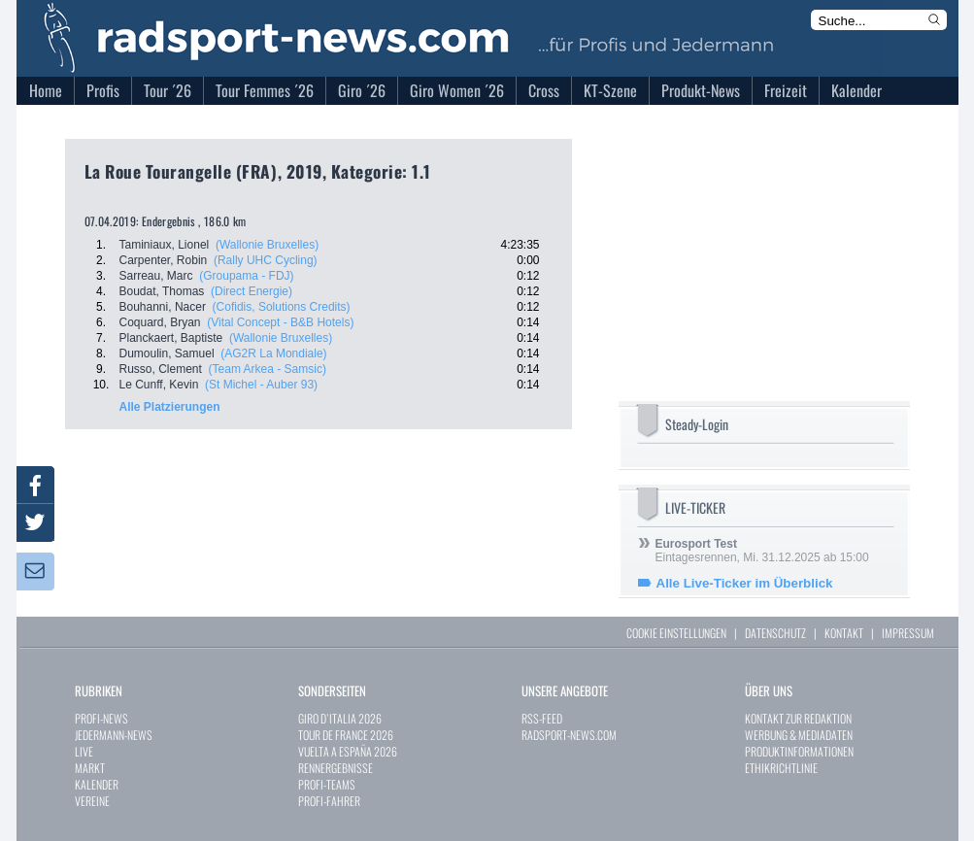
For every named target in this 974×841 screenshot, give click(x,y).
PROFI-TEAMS (326, 784)
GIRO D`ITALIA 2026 (340, 718)
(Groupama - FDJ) (246, 276)
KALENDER (96, 784)
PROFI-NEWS (101, 718)
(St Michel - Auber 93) (261, 384)
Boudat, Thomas (162, 291)
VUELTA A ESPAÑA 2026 (347, 751)
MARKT (90, 767)
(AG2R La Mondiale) (273, 353)
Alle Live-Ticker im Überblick (744, 583)
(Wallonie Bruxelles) (267, 245)
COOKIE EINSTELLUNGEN (676, 632)
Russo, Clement (160, 369)
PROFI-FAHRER (329, 800)
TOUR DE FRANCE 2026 (345, 734)
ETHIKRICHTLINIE (781, 767)
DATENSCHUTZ (775, 632)
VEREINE (92, 800)
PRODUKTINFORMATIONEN (799, 751)
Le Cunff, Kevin (159, 384)
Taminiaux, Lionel (164, 245)
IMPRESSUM (908, 632)
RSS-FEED (541, 718)
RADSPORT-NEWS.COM (569, 734)
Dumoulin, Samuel (167, 353)
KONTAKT (843, 632)
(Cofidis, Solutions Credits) (282, 307)
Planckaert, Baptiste (171, 338)
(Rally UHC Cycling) (266, 260)
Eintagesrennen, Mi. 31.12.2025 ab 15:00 (762, 550)
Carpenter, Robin (163, 260)
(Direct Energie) (251, 291)
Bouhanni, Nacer (162, 307)
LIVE (84, 751)
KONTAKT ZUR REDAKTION (798, 718)
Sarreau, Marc (156, 276)
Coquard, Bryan (160, 322)
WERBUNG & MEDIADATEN (799, 734)
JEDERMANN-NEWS (113, 734)
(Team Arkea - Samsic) (267, 369)
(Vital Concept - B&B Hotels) (280, 322)
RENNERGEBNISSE (335, 767)
